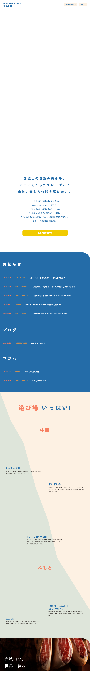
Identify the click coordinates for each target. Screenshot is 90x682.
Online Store (70, 5)
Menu (83, 5)
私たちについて (45, 232)
